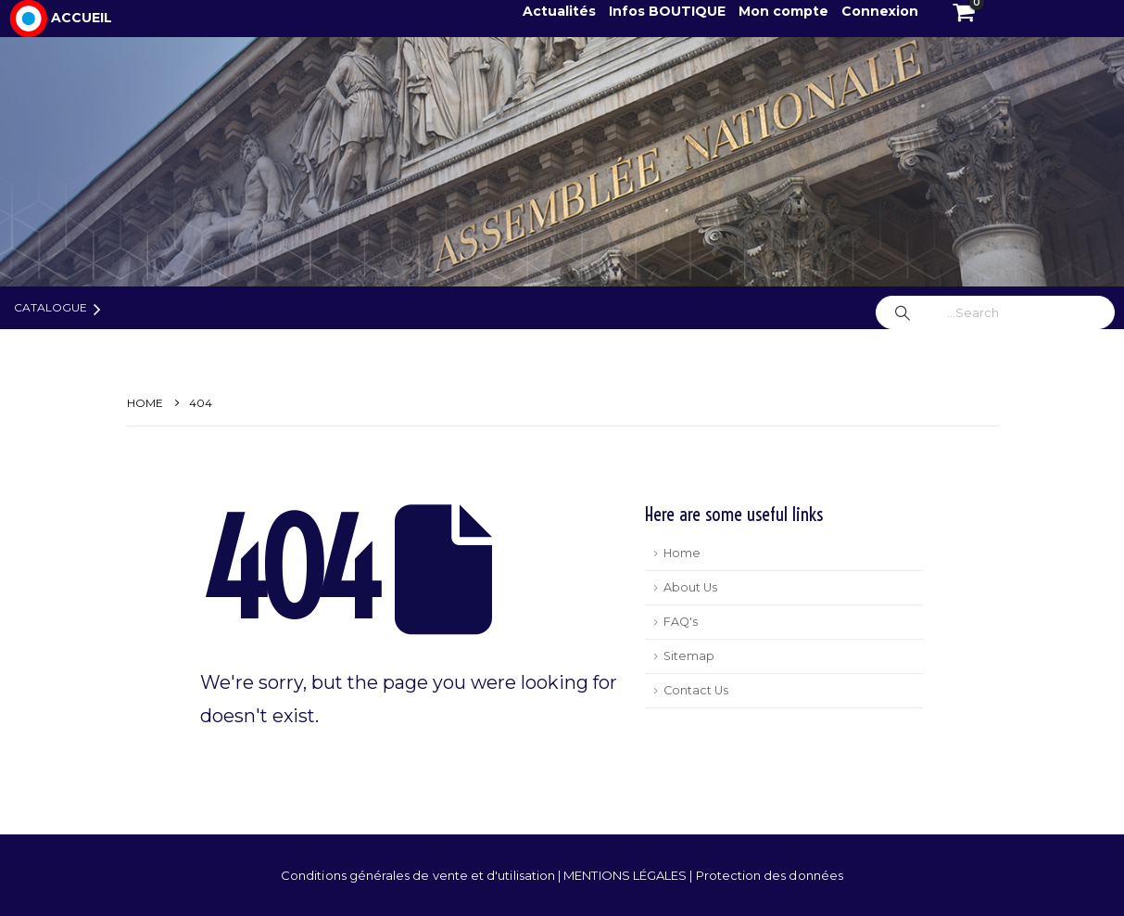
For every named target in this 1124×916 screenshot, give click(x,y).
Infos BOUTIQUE (669, 11)
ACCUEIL (81, 17)
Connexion (879, 11)
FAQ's (680, 622)
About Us (690, 587)
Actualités (561, 11)
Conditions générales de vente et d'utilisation (419, 875)
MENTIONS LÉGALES (626, 875)
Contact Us (695, 690)
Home (682, 553)
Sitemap (688, 656)
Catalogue (50, 307)
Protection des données (769, 875)
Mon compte (783, 11)
